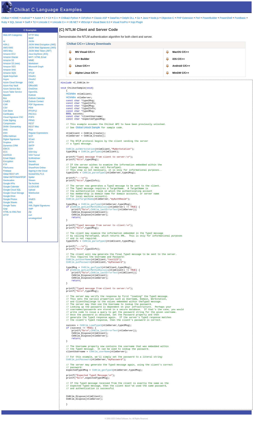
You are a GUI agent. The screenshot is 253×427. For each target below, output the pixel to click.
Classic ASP (100, 17)
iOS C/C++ (178, 59)
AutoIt (38, 17)
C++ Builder (82, 59)
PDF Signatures (36, 104)
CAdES (6, 101)
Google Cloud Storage (13, 193)
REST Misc (34, 126)
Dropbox (7, 142)
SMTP (31, 145)
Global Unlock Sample (88, 127)
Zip (30, 212)
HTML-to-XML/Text (12, 212)
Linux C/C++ (82, 65)
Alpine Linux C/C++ (86, 72)
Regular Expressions (38, 133)
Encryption (8, 161)
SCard (32, 139)
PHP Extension (185, 17)
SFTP (31, 142)
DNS (5, 130)
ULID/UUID (34, 186)
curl (30, 215)
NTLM (31, 73)
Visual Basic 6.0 (101, 22)
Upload (32, 190)
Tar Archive (34, 183)
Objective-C (167, 17)
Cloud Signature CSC (13, 117)
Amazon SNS (9, 70)
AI (4, 41)
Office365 (33, 85)
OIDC (31, 82)
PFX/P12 (33, 111)
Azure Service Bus (11, 89)
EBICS (6, 149)
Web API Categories (12, 35)
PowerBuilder (210, 17)
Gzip (5, 209)
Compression (9, 123)
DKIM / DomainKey (12, 126)
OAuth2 (32, 79)
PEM (31, 107)
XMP (31, 209)
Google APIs (9, 183)
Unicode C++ (59, 22)
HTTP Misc (34, 35)
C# (49, 17)
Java (145, 17)
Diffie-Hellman (9, 136)
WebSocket (34, 193)
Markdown (33, 63)
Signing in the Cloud (38, 171)
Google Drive (9, 196)
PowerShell (226, 17)
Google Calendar (11, 186)
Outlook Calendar (37, 98)
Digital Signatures (11, 139)
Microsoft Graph (36, 66)
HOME (15, 17)
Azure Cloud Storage (13, 82)
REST (31, 123)
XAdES (32, 199)
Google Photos (10, 199)
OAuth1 (32, 76)
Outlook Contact (36, 101)
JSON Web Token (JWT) (40, 51)
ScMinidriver (34, 158)
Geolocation (8, 180)
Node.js (155, 17)
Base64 (6, 95)
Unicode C (44, 22)
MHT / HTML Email (37, 57)
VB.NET (73, 22)
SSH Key (33, 152)
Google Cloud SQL (12, 190)
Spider (32, 177)
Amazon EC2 (9, 54)
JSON (31, 41)
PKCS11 (33, 114)
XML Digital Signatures (39, 205)
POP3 (31, 117)
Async (6, 79)
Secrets (32, 161)
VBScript (85, 22)
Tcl (34, 22)
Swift (27, 22)
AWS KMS (8, 47)
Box (5, 98)
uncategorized (35, 218)
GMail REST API (11, 174)
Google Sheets (10, 202)
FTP (5, 164)
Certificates (8, 114)
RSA (31, 130)
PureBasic (240, 17)
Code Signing (9, 120)
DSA (5, 133)
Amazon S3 (8, 60)
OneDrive (33, 89)
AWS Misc (8, 51)
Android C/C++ (181, 65)
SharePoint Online (37, 167)
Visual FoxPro (120, 22)
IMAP (31, 38)
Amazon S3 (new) (11, 63)
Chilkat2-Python (69, 17)
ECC (5, 152)
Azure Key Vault (10, 85)
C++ (56, 17)
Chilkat (5, 17)
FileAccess (8, 167)
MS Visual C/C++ (85, 52)
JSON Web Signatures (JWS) (42, 47)
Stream (32, 180)
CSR (5, 104)
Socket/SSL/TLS (36, 174)
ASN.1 (6, 44)
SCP (31, 136)
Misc (31, 70)
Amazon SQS (9, 73)
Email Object (9, 158)
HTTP (6, 215)
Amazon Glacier (10, 57)
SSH (31, 149)
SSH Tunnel (34, 155)
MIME (31, 60)
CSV (5, 107)
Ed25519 (7, 155)
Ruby (4, 22)
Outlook (32, 95)
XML (31, 202)
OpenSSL (33, 92)
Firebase (7, 171)
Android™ (26, 17)
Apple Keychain (10, 76)
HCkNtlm (71, 93)
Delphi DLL (128, 17)
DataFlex (115, 17)
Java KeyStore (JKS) (38, 54)
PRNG (32, 120)
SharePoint (34, 164)
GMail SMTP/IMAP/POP (14, 177)
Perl (198, 17)
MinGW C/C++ (180, 72)
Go (138, 17)
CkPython (86, 17)
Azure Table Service (12, 92)
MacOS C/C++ (180, 52)
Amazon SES (9, 66)
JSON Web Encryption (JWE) (42, 44)
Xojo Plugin (136, 22)
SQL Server (16, 22)
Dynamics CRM (10, 145)
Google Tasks (9, 205)
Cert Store (8, 111)
